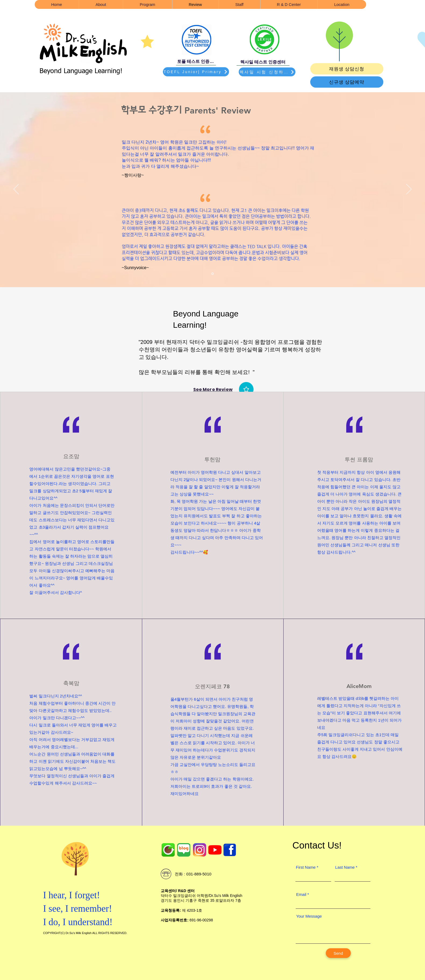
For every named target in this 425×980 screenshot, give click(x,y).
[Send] (338, 953)
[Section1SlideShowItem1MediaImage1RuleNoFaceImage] (212, 274)
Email (301, 894)
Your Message (309, 916)
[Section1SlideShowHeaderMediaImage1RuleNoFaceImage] (212, 378)
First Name (306, 867)
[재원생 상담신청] (346, 68)
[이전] (16, 189)
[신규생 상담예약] (346, 82)
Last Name (345, 867)
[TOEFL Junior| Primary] (196, 71)
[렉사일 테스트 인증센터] (263, 62)
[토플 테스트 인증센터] (196, 61)
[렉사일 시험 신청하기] (267, 71)
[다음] (409, 189)
